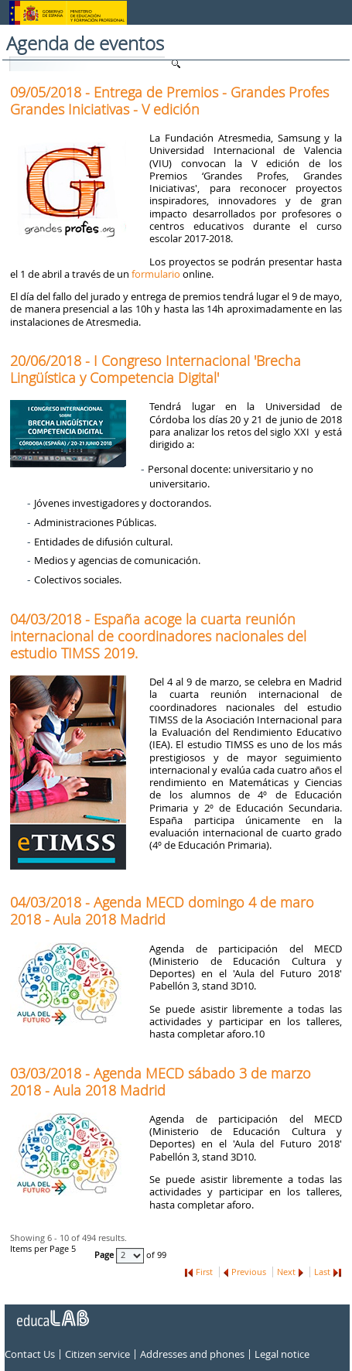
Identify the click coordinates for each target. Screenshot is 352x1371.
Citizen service (97, 1354)
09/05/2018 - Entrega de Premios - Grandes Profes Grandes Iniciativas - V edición (169, 100)
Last (322, 1272)
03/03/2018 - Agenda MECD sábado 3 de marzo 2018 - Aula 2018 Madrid (160, 1081)
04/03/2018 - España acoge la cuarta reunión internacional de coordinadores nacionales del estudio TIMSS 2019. (158, 636)
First (204, 1272)
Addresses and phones (192, 1354)
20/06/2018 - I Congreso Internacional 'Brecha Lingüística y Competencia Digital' (155, 369)
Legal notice (282, 1354)
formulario (156, 274)
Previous (248, 1272)
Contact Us (30, 1354)
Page (105, 1255)
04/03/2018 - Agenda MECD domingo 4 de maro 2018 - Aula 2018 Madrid (162, 910)
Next (286, 1272)
